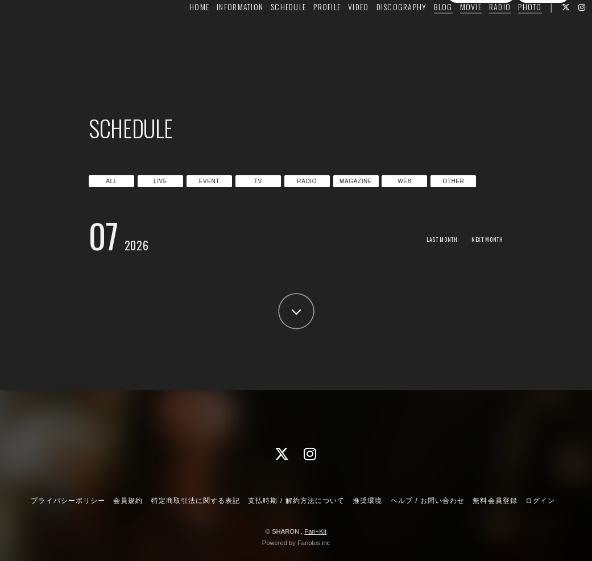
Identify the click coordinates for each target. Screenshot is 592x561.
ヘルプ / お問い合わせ (428, 501)
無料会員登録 (481, 53)
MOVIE (452, 32)
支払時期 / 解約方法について (296, 501)
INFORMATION (222, 32)
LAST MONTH (429, 239)
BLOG (425, 32)
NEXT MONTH (483, 239)
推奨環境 (367, 501)
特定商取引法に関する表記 (195, 501)
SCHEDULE (270, 32)
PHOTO (512, 32)
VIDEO (340, 32)
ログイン (543, 53)
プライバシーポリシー (68, 501)
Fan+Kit (315, 531)
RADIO (482, 32)
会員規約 (128, 501)
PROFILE (309, 32)
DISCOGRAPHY (383, 32)
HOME (182, 32)
